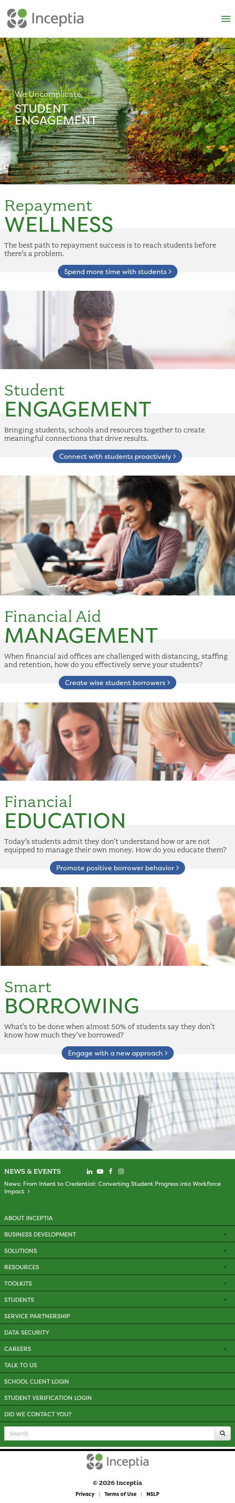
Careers (17, 1349)
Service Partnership (37, 1316)
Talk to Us (20, 1365)
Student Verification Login (48, 1398)
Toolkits (18, 1283)
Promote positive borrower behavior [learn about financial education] (117, 867)
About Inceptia (28, 1218)
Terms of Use (120, 1494)
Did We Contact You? (37, 1414)
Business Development (40, 1234)
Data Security (26, 1332)
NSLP (152, 1494)
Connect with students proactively (117, 456)
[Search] (222, 1433)
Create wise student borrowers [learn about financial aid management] (117, 682)
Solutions (20, 1251)
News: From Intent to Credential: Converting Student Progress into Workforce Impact (112, 1187)
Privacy (85, 1494)
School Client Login (36, 1381)
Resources (21, 1267)
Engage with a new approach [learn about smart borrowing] (117, 1053)
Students (19, 1300)
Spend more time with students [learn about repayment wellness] (117, 271)
